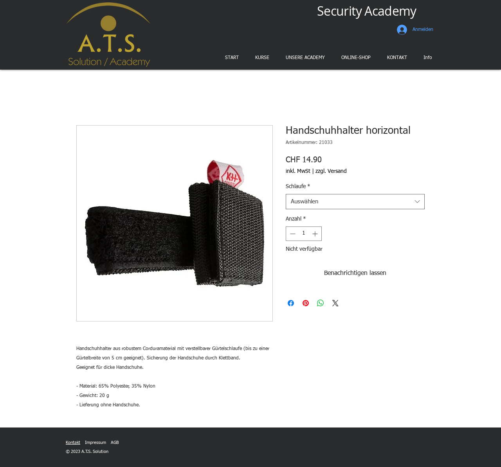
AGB (115, 442)
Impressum (95, 442)
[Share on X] (335, 303)
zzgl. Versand (331, 171)
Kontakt (73, 442)
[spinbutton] (304, 234)
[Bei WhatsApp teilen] (320, 303)
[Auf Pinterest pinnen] (305, 303)
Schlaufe (298, 186)
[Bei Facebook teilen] (291, 303)
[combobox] (355, 201)
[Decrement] (292, 234)
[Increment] (316, 234)
